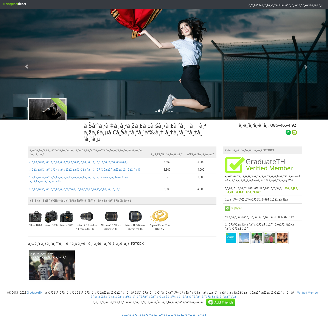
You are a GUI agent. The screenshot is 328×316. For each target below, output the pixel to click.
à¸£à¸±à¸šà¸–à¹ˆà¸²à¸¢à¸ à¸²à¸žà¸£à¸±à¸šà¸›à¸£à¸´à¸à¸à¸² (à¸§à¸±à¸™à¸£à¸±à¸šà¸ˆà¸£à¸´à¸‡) (85, 169)
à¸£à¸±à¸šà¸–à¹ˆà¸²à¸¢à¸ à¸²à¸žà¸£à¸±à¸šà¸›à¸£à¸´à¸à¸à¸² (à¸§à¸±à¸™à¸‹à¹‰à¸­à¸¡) (79, 162)
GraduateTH (34, 292)
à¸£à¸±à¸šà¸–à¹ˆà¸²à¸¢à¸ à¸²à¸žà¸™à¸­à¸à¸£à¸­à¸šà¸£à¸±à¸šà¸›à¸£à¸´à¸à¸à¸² (75, 189)
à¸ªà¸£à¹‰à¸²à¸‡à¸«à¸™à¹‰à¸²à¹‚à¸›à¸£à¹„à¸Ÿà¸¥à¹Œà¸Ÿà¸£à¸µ (286, 5)
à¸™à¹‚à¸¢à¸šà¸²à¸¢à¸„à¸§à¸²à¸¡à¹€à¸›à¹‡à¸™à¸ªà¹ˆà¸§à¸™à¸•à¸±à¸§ (129, 297)
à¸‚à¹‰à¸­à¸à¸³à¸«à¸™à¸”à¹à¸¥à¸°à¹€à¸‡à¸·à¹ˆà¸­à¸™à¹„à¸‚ (202, 297)
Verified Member (308, 292)
